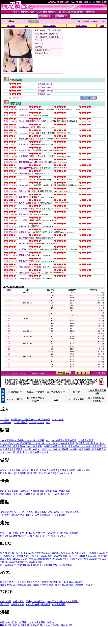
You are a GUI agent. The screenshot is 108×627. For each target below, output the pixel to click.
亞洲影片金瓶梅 (25, 512)
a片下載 (22, 622)
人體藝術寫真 (37, 491)
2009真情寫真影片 (9, 491)
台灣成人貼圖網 (67, 470)
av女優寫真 (5, 422)
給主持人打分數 (49, 26)
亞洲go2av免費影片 (35, 533)
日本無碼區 (21, 473)
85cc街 (76, 392)
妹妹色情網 (66, 625)
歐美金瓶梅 (40, 512)
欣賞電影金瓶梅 (8, 512)
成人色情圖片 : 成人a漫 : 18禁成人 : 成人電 (75, 556)
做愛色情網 (36, 625)
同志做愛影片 (65, 565)
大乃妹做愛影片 (8, 565)
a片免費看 (40, 622)
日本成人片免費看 (39, 582)
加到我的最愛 (81, 26)
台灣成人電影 (84, 470)
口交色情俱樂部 (51, 625)
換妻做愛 (22, 565)
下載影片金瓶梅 (71, 512)
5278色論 (4, 419)
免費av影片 (18, 533)
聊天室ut (61, 536)
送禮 (26, 26)
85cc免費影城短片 (56, 392)
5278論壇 (15, 419)
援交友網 (28, 373)
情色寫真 (24, 491)
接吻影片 (45, 515)
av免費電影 (72, 533)
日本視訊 (32, 473)
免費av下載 (5, 533)
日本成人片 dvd (64, 473)
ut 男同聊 (50, 536)
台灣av (32, 422)
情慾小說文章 (17, 515)
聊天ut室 (4, 536)
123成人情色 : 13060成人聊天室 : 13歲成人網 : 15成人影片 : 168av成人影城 (37, 443)
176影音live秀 (33, 515)
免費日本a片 (56, 582)
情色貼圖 (17, 494)
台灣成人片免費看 (49, 470)
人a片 (31, 622)
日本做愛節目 (35, 565)
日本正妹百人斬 (47, 473)
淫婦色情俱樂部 (21, 625)
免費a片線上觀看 (8, 622)
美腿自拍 (4, 515)
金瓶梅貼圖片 (55, 512)
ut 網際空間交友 (18, 536)
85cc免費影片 (15, 392)
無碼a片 (51, 622)
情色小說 (45, 494)
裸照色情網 (5, 625)
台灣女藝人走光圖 (64, 585)
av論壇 (40, 422)
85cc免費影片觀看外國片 (63, 440)
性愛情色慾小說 (32, 494)
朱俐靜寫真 (51, 491)
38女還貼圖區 (59, 515)
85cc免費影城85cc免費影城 (13, 440)
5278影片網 (27, 419)
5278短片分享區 (42, 419)
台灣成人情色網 (30, 470)
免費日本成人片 (8, 582)
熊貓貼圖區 (5, 494)
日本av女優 (23, 582)
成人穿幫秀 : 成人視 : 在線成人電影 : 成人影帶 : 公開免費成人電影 (44, 449)
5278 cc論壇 (58, 419)
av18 (48, 422)
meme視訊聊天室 (60, 494)
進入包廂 (11, 26)
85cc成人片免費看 (35, 392)
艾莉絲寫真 (64, 491)
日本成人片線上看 (73, 582)
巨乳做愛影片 (50, 565)
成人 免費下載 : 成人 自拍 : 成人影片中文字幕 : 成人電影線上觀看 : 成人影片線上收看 (43, 553)
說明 (102, 26)
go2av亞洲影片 (20, 422)
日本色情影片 (7, 473)
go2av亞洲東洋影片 (56, 533)
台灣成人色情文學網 (10, 470)
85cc (56, 399)
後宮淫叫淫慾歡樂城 (43, 585)
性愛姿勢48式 (7, 585)
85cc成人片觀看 (15, 399)
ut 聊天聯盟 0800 (36, 536)
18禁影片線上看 (23, 585)
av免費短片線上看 (84, 585)
